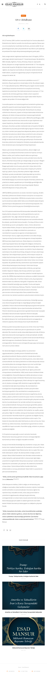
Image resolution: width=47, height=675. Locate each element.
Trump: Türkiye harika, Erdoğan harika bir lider (23, 576)
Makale (23, 15)
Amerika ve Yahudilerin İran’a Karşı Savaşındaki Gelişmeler (23, 612)
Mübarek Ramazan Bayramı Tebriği (23, 648)
